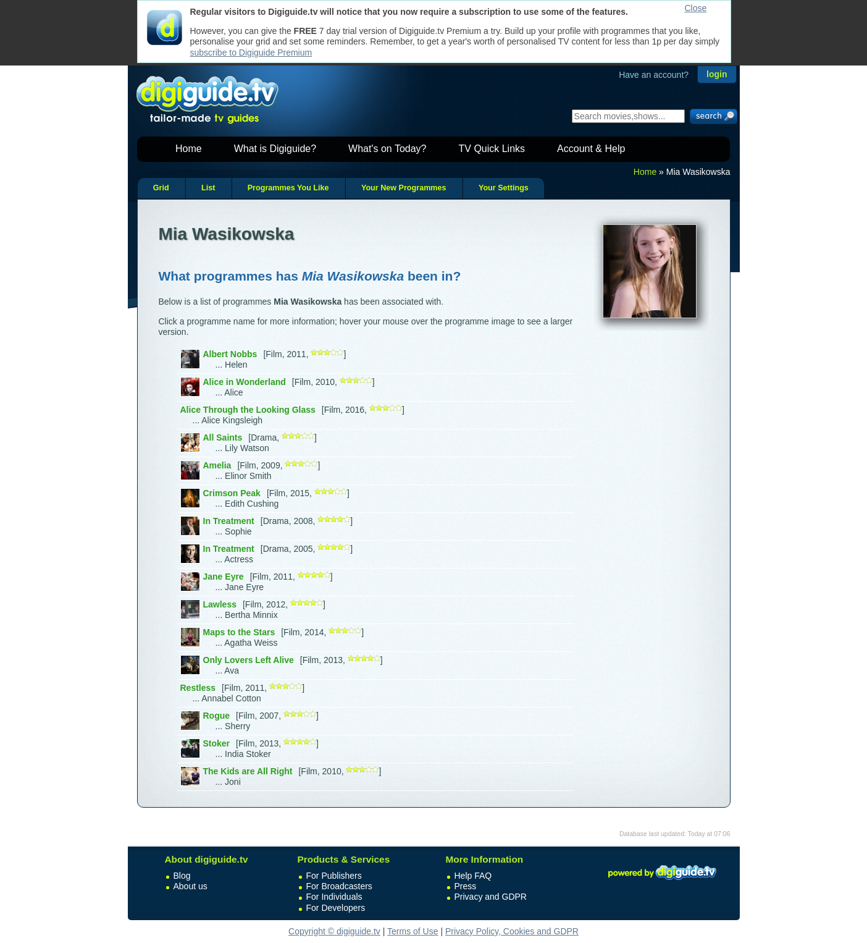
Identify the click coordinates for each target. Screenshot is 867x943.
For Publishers (334, 876)
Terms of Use (412, 931)
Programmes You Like (288, 188)
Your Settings (504, 188)
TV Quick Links (491, 148)
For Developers (336, 908)
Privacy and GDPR (490, 897)
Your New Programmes (403, 188)
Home (188, 148)
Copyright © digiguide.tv (334, 931)
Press (465, 886)
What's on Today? (387, 148)
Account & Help (591, 148)
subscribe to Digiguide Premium (251, 52)
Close (696, 8)
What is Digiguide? (275, 148)
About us (190, 886)
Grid (161, 188)
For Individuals (334, 897)
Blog (182, 876)
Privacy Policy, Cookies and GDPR (512, 931)
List (208, 188)
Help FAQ (473, 876)
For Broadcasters (339, 886)
